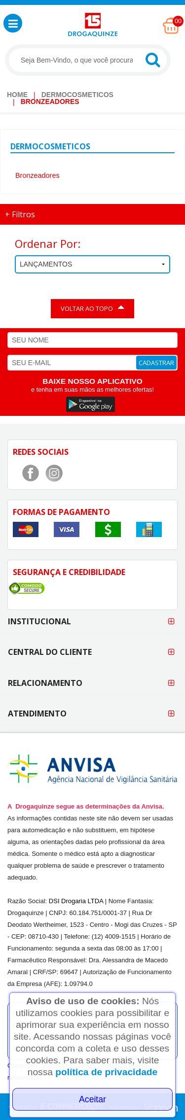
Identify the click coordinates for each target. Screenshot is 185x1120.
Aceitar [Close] (92, 1099)
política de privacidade (106, 1072)
